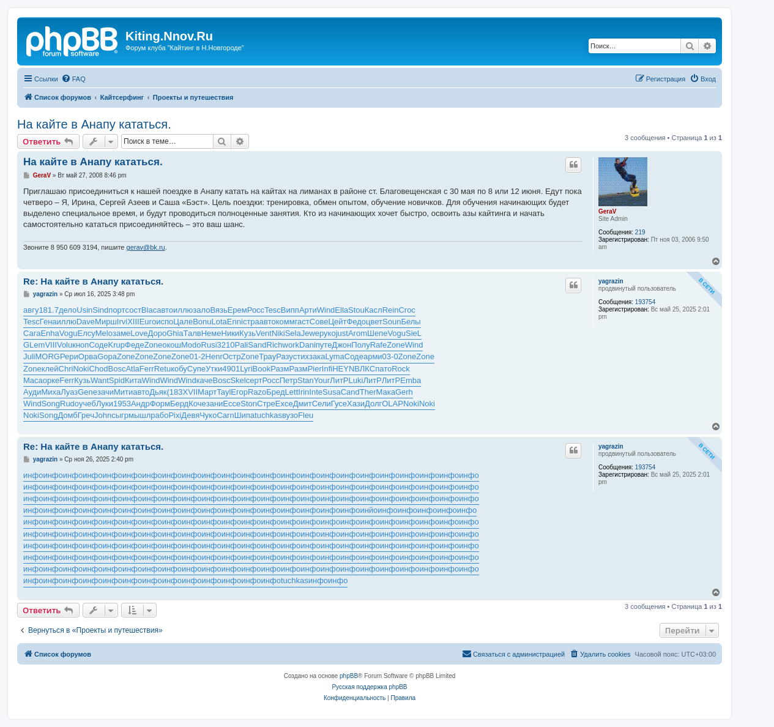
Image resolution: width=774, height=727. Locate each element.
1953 (122, 403)
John (102, 415)
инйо (369, 510)
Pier (315, 368)
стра (251, 321)
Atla (132, 368)
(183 (175, 392)
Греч (86, 415)
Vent (264, 333)
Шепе (377, 333)
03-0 (390, 356)
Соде (98, 344)
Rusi (209, 344)
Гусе (339, 403)
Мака (385, 392)
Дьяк (157, 392)
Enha (49, 333)
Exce (284, 403)
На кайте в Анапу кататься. (94, 124)
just (342, 333)
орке (51, 380)
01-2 (198, 356)
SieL (414, 333)
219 (640, 232)
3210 (226, 344)
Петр (288, 380)
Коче (197, 403)
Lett (292, 392)
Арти (308, 310)
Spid (117, 380)
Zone (153, 344)
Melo (104, 333)
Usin (84, 310)
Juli (29, 356)
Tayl (224, 392)
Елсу (86, 333)
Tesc (272, 310)
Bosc (117, 368)
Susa (331, 392)
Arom (357, 333)
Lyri (246, 368)
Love (138, 333)
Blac (149, 310)
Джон (341, 344)
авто (165, 310)
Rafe (378, 344)
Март (207, 392)
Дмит (302, 403)
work (291, 344)
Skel (237, 380)
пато (383, 368)
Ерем (237, 310)
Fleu (305, 415)
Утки (214, 368)
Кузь (247, 333)
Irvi (122, 321)
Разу (284, 356)
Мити (123, 392)
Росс (255, 310)
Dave (85, 321)
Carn (225, 415)
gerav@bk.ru (146, 247)
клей (50, 368)
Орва (87, 356)
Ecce (231, 403)
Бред (275, 392)
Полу (360, 344)
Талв (192, 333)
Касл (373, 310)
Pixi (174, 415)
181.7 (49, 310)
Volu (64, 344)
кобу (179, 368)
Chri (66, 368)
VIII (51, 344)
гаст (302, 321)
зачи (105, 392)
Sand (257, 344)
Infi (327, 368)
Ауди (32, 392)
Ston (248, 403)
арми (372, 356)
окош (171, 344)
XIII (133, 321)
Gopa (107, 356)
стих (301, 356)
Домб (67, 415)
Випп (290, 310)
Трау (267, 356)
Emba (410, 380)
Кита (133, 380)
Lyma (334, 356)
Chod (98, 368)
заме (121, 333)
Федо (356, 321)
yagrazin (610, 281)
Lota (219, 321)
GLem (34, 344)
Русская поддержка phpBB (369, 687)
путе (324, 344)
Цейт (337, 321)
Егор (239, 392)
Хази (356, 403)
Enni (235, 321)
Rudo (69, 403)
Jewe (310, 333)
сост (133, 310)
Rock (401, 368)
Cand (350, 392)
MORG (47, 356)
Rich (275, 344)
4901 (231, 368)
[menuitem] (73, 79)
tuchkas (268, 415)
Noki (81, 368)
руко (327, 333)
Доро (157, 333)
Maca (33, 380)
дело (67, 310)
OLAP (392, 403)
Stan (305, 380)
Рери (69, 356)
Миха (51, 392)
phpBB (349, 676)
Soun (391, 321)
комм (285, 321)
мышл (139, 415)
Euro (148, 321)
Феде (134, 344)
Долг (373, 403)
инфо (33, 475)
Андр (140, 403)
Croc (406, 310)
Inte (315, 392)
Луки (104, 403)
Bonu (202, 321)
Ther (368, 392)
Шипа (244, 415)
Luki (356, 380)
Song (51, 403)
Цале (183, 321)
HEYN (343, 368)
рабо (159, 415)
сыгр (119, 415)
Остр (232, 356)
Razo (257, 392)
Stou (356, 310)
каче (204, 380)
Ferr (147, 368)
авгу (31, 310)
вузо (290, 415)
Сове (319, 321)
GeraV (607, 211)
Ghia (174, 333)
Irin (303, 392)
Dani (307, 344)
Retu (162, 368)
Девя (190, 415)
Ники (230, 333)
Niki (278, 333)
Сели (321, 403)
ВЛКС (364, 368)
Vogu (68, 333)
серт (254, 380)
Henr (214, 356)
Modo (191, 344)
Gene (87, 392)
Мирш (106, 321)
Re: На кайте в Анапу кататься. (93, 281)
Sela (293, 333)
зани (214, 403)
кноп (80, 344)
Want (100, 380)
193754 (645, 302)
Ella (341, 310)
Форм (160, 403)
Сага (31, 333)
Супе (196, 368)
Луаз (69, 392)
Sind (100, 310)
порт (116, 310)
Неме (211, 333)
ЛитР (339, 380)
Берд (179, 403)
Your (322, 380)
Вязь (218, 310)
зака (317, 356)
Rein (390, 310)
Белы (410, 321)
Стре (266, 403)
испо (164, 321)
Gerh (404, 392)
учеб (87, 403)
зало (201, 310)
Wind (326, 310)
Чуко (208, 415)
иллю (183, 310)
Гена (48, 321)
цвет (374, 321)
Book (262, 368)
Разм (279, 368)
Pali (241, 344)
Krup (116, 344)
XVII (190, 392)
